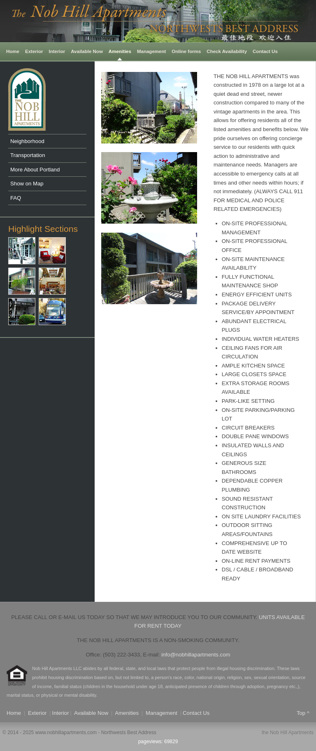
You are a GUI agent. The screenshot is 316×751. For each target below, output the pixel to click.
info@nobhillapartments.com (195, 655)
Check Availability (227, 51)
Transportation (27, 155)
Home (12, 51)
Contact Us (265, 51)
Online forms (186, 51)
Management (151, 51)
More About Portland (35, 169)
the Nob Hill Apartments (288, 732)
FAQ (15, 198)
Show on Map (27, 183)
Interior (57, 51)
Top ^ (303, 713)
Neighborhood (27, 141)
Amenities (120, 51)
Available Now (87, 51)
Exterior (34, 51)
